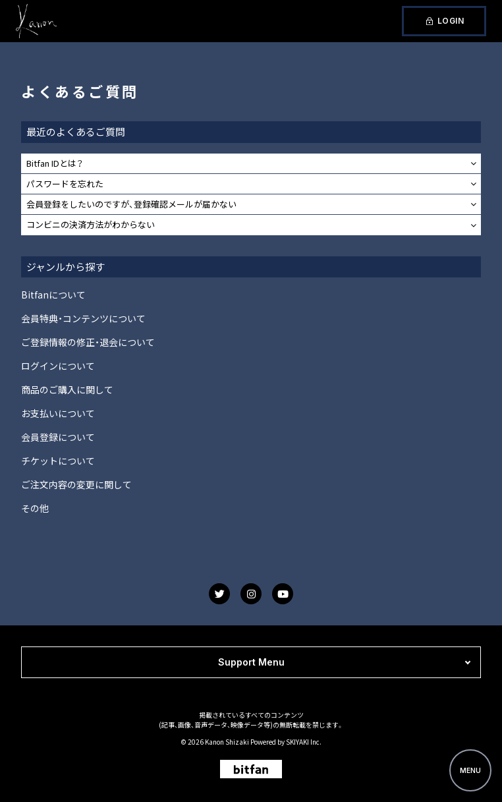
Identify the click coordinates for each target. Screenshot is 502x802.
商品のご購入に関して (67, 389)
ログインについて (58, 365)
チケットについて (58, 460)
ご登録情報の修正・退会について (88, 342)
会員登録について (58, 437)
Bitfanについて (53, 294)
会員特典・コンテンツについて (83, 318)
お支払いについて (58, 413)
